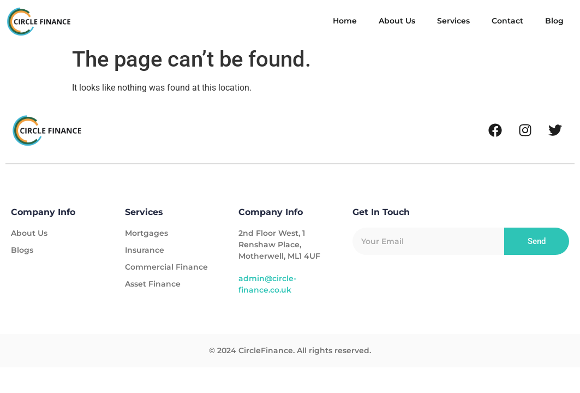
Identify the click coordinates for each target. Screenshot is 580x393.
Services (453, 21)
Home (345, 21)
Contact (507, 21)
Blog (554, 21)
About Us (397, 21)
